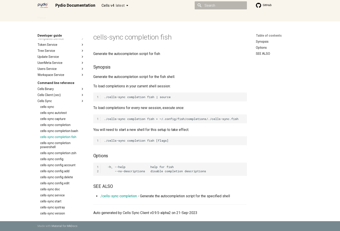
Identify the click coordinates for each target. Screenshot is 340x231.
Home (42, 16)
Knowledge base (134, 16)
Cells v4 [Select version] (113, 5)
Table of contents (269, 35)
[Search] (221, 5)
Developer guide (105, 16)
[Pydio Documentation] (43, 5)
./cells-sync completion (118, 196)
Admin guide (60, 16)
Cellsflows (82, 16)
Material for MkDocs (64, 226)
